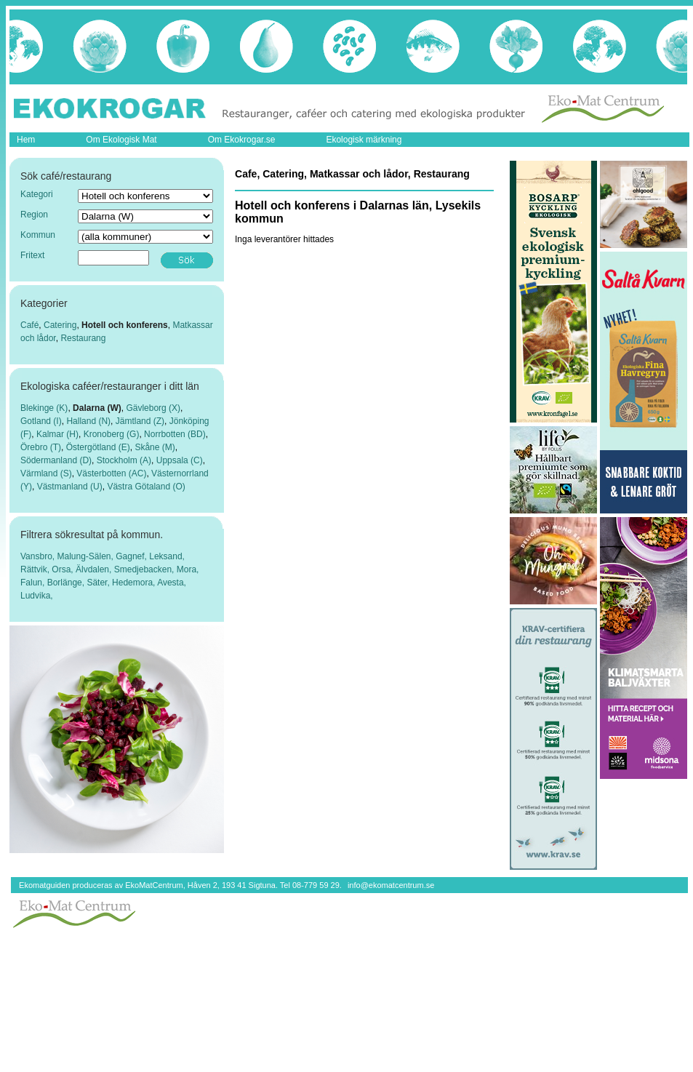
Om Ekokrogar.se (242, 140)
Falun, (33, 582)
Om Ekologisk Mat (121, 140)
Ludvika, (36, 596)
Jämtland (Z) (140, 421)
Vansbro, (38, 556)
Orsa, (64, 569)
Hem (26, 140)
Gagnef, (132, 556)
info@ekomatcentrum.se (391, 885)
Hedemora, (134, 582)
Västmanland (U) (70, 486)
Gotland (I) (41, 421)
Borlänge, (67, 582)
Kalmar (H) (57, 434)
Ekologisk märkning (363, 140)
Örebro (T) (40, 447)
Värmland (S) (46, 473)
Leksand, (167, 556)
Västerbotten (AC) (111, 473)
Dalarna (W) (97, 408)
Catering (60, 325)
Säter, (99, 582)
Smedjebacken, (145, 569)
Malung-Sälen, (86, 556)
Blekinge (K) (44, 408)
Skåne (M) (155, 447)
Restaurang (82, 338)
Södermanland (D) (56, 460)
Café (29, 325)
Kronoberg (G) (112, 434)
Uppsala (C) (179, 460)
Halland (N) (88, 421)
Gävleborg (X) (153, 408)
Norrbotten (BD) (175, 434)
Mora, (188, 569)
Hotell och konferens (124, 325)
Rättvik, (36, 569)
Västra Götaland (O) (146, 486)
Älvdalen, (95, 569)
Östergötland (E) (98, 447)
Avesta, (171, 582)
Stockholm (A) (124, 460)
